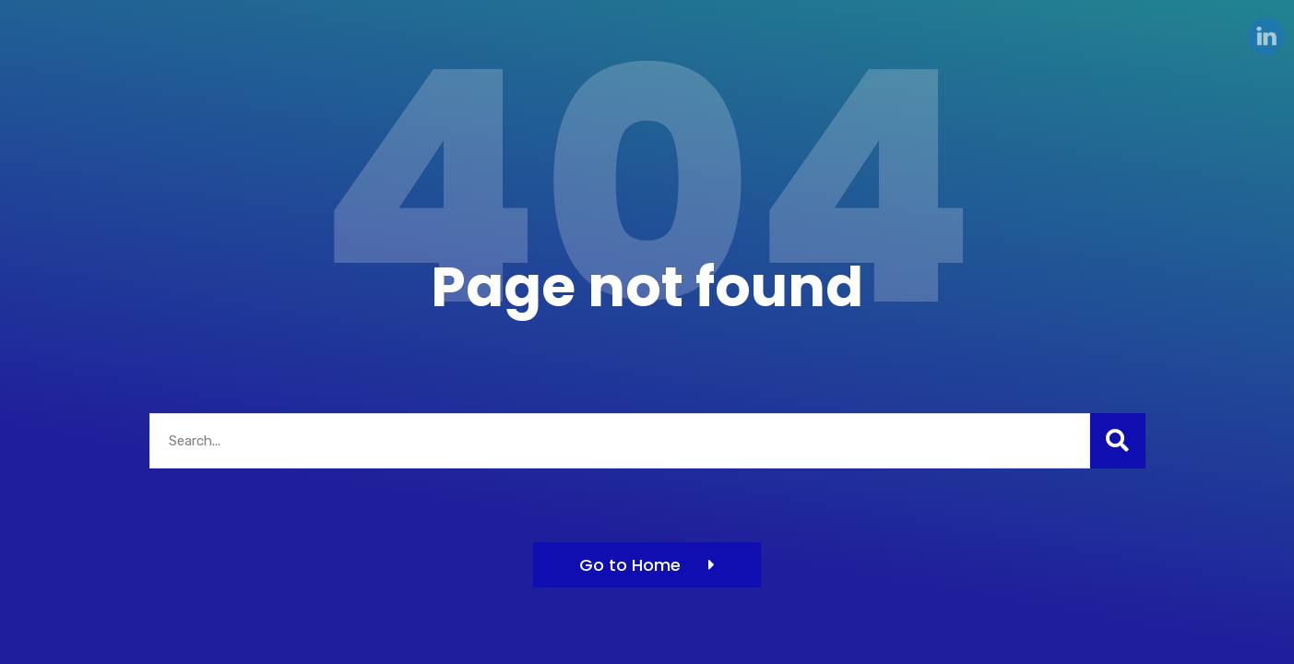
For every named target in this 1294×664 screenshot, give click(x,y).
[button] (647, 565)
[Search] (1118, 440)
